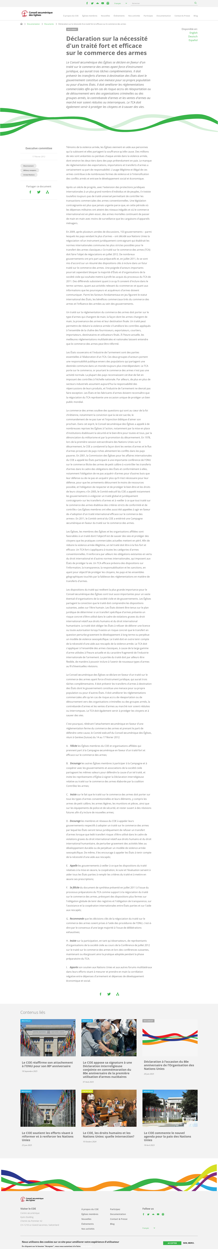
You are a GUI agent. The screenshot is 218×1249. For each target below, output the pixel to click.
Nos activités (134, 15)
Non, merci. (188, 1243)
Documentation (164, 15)
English (194, 32)
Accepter (172, 1243)
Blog (196, 15)
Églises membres (89, 15)
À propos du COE (70, 15)
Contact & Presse (182, 15)
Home (21, 24)
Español (193, 40)
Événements (119, 15)
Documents (49, 24)
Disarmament (28, 166)
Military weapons (29, 170)
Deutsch (193, 36)
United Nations (29, 175)
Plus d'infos (86, 1246)
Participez (148, 15)
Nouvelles (105, 15)
